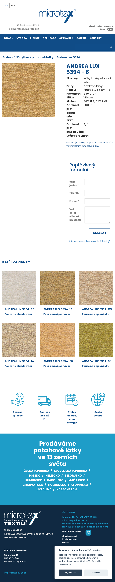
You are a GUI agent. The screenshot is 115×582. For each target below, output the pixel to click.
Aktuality (66, 38)
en (13, 5)
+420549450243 (28, 25)
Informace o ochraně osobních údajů (89, 241)
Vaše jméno (73, 183)
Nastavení (96, 572)
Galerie (81, 38)
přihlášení (94, 26)
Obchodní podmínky (16, 537)
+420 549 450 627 (75, 526)
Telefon (74, 192)
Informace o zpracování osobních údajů (28, 534)
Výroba (21, 38)
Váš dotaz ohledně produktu (74, 215)
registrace (107, 26)
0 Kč (106, 29)
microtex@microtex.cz (24, 29)
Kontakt (96, 38)
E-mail (73, 201)
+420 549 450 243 (75, 523)
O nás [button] (8, 38)
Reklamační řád (13, 530)
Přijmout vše (70, 572)
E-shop (35, 38)
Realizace (49, 38)
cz (6, 5)
